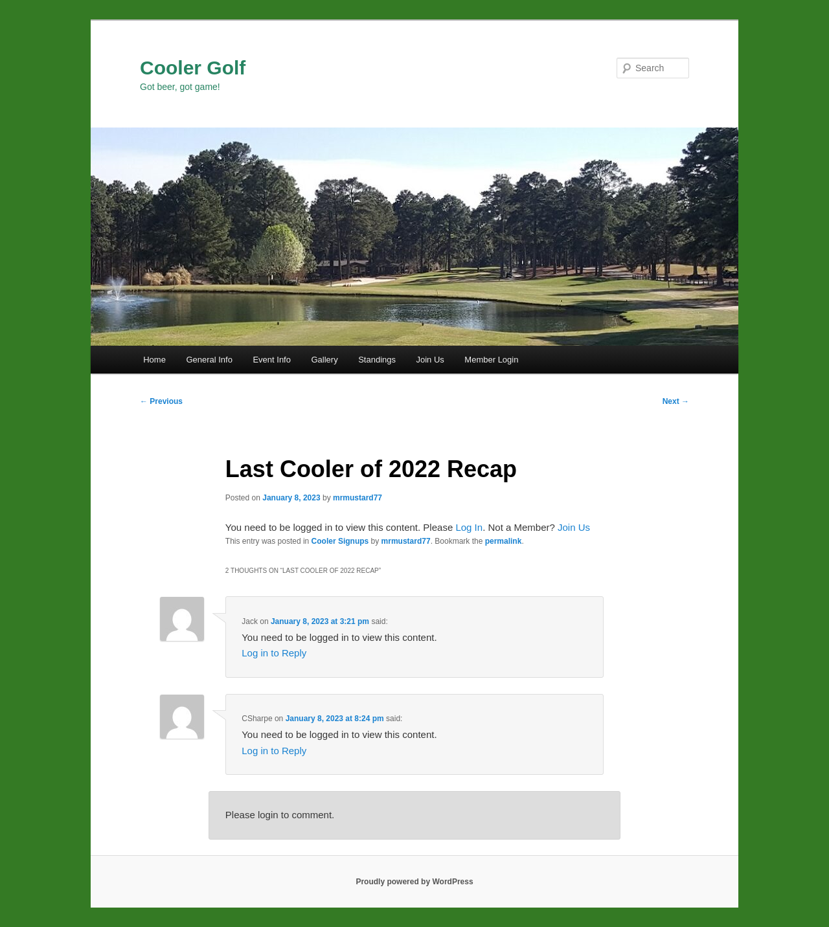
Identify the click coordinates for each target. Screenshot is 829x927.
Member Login (491, 359)
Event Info (272, 359)
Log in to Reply (274, 652)
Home (154, 359)
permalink (503, 541)
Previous (161, 401)
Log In (469, 527)
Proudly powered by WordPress (414, 881)
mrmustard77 (357, 497)
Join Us (430, 359)
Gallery (324, 359)
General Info (209, 359)
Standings (377, 359)
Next (676, 401)
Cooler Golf (192, 67)
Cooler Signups (340, 541)
